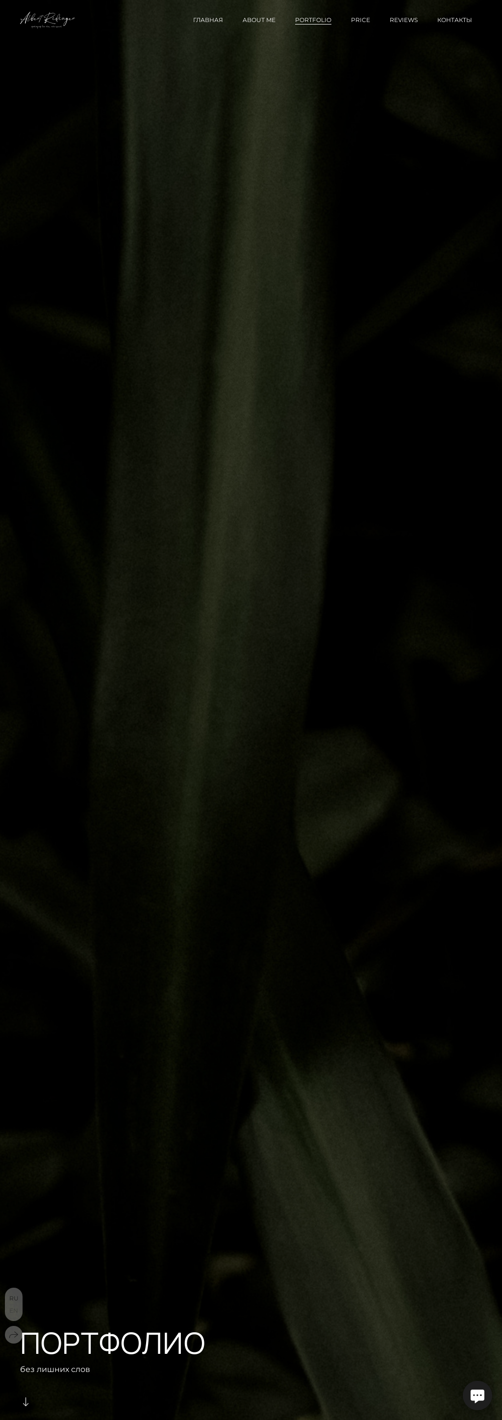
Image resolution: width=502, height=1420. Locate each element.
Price (360, 20)
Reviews (404, 20)
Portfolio (313, 20)
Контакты (454, 20)
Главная (208, 20)
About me (259, 20)
